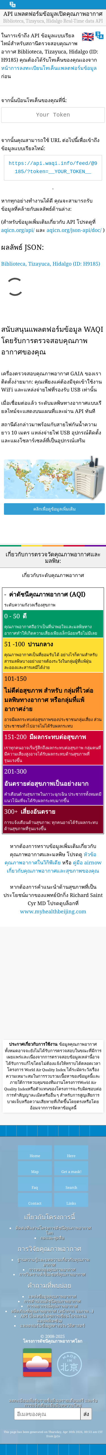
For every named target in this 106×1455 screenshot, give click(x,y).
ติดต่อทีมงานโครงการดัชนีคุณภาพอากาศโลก (53, 1230)
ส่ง (86, 1413)
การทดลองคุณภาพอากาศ (52, 1269)
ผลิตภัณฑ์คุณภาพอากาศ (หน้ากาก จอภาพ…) (52, 1311)
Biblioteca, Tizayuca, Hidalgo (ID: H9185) (50, 263)
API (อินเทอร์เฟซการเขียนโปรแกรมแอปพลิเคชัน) (53, 1318)
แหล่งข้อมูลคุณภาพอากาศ (52, 1296)
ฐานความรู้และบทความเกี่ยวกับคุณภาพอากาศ (54, 1262)
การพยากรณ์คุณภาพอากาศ (52, 1306)
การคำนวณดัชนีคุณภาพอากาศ (52, 1301)
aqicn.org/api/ (17, 230)
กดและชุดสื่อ (52, 1238)
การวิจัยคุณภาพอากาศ (49, 1248)
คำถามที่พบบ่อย (49, 1285)
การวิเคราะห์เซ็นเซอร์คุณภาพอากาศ (52, 1274)
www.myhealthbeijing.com (53, 911)
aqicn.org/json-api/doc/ (74, 230)
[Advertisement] (53, 984)
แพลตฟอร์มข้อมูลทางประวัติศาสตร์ (52, 1325)
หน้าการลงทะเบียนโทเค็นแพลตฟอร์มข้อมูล (49, 67)
